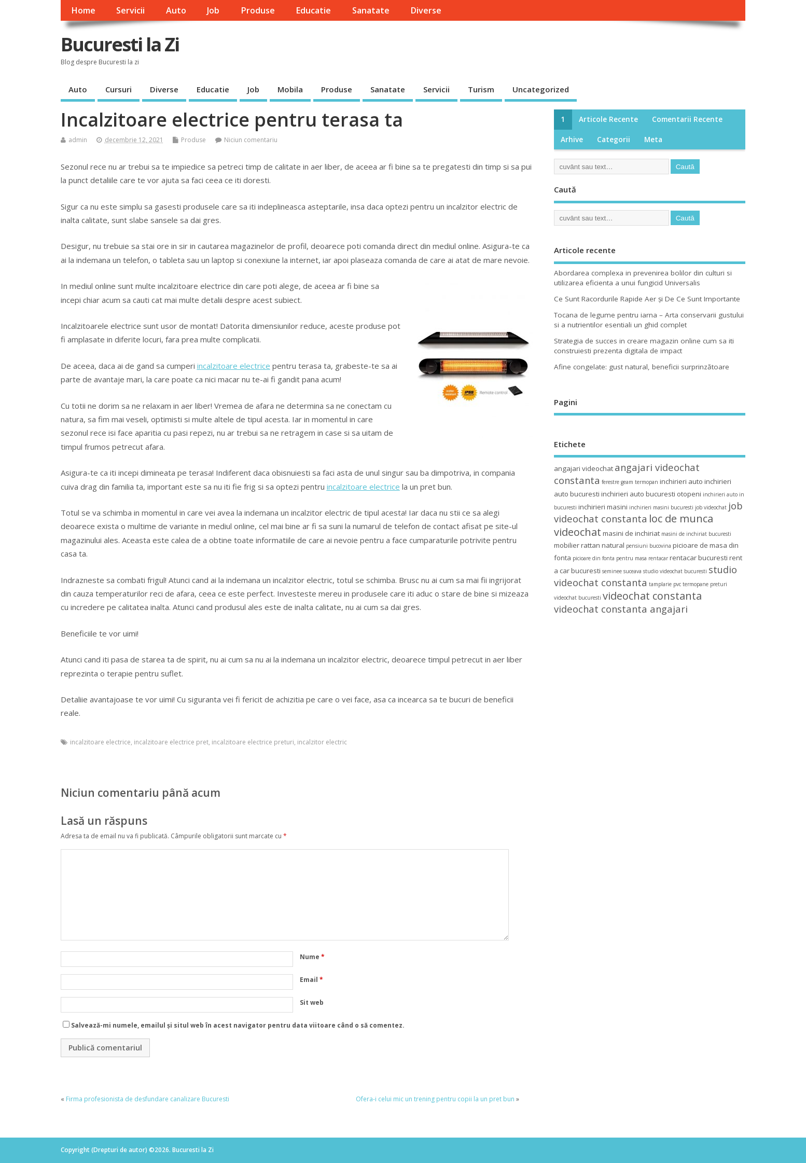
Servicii (130, 10)
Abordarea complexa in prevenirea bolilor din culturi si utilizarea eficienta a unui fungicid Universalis (643, 277)
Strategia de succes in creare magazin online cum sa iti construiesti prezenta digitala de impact (644, 345)
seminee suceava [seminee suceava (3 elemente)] (622, 571)
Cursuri (118, 89)
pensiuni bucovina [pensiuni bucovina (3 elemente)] (648, 545)
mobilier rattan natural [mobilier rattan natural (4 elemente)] (589, 545)
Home (83, 10)
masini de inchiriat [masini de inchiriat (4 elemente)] (631, 533)
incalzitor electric (322, 742)
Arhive (572, 139)
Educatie (313, 10)
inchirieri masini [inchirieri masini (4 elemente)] (603, 506)
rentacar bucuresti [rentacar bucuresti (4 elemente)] (699, 557)
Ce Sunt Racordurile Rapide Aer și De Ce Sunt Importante (647, 298)
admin (77, 139)
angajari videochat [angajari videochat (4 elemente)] (583, 468)
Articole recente (608, 119)
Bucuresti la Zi (120, 44)
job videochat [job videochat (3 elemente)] (711, 507)
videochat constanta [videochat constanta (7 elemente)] (652, 596)
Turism (481, 89)
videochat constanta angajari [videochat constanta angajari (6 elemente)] (621, 608)
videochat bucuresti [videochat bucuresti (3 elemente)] (577, 597)
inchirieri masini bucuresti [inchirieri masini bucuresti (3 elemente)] (661, 507)
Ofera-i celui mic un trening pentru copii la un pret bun (435, 1099)
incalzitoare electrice (100, 742)
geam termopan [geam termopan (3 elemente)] (639, 482)
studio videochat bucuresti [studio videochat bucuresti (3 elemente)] (675, 571)
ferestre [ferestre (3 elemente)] (610, 482)
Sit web (312, 1002)
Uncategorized (540, 89)
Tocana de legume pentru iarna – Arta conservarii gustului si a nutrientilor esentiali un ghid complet (649, 319)
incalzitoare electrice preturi (253, 742)
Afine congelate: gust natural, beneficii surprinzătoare (641, 366)
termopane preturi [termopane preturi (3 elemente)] (705, 584)
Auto (176, 10)
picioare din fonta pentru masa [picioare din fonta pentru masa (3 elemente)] (610, 558)
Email (311, 979)
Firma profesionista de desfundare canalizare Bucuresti (147, 1099)
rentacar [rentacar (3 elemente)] (658, 558)
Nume (312, 956)
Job (213, 10)
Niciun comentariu (250, 139)
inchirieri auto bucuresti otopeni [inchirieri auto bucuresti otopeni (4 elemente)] (651, 494)
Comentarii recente (687, 119)
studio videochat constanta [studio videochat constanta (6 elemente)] (645, 576)
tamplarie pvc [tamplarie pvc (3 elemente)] (665, 584)
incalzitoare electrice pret (171, 742)
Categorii (613, 139)
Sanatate (371, 10)
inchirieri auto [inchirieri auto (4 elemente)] (681, 481)
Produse (258, 10)
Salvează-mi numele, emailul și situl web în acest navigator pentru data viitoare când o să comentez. (238, 1025)
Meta (653, 139)
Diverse (425, 10)
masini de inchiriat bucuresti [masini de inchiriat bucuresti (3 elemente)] (696, 533)
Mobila (290, 89)
